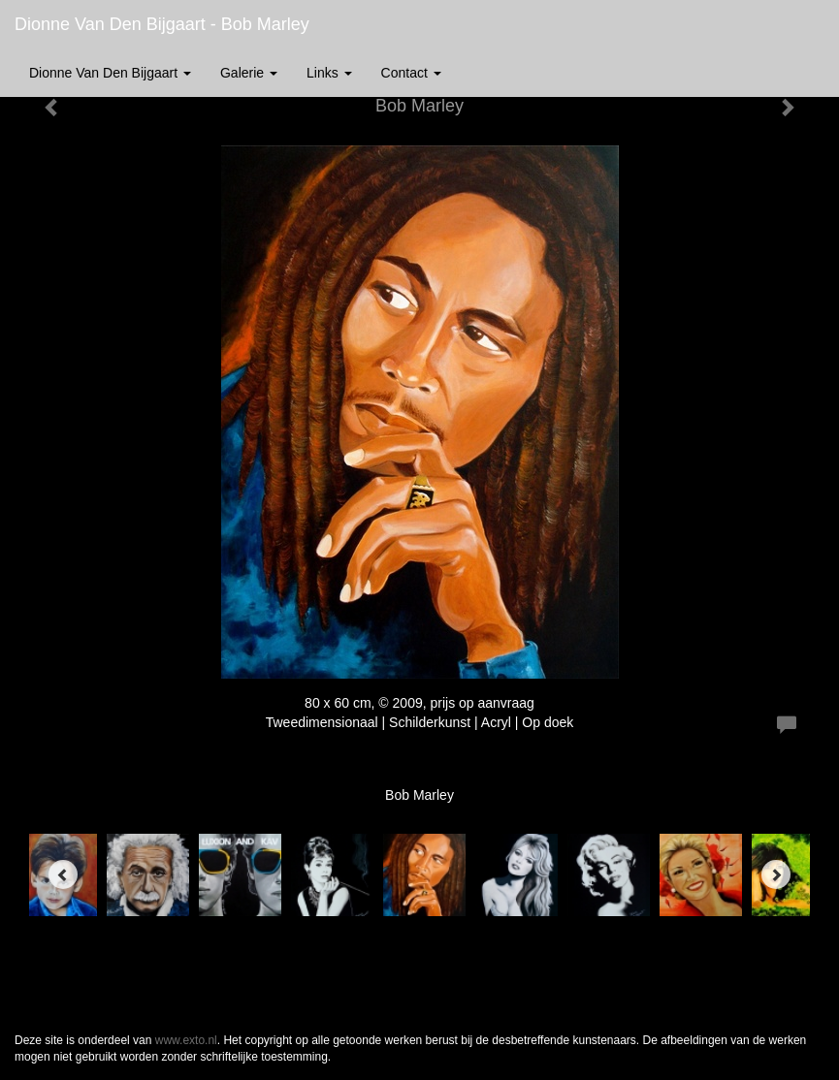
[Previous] (63, 874)
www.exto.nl (186, 1040)
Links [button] (329, 72)
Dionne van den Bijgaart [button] (110, 72)
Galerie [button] (248, 72)
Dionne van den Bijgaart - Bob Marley (162, 24)
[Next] (776, 874)
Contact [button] (411, 72)
